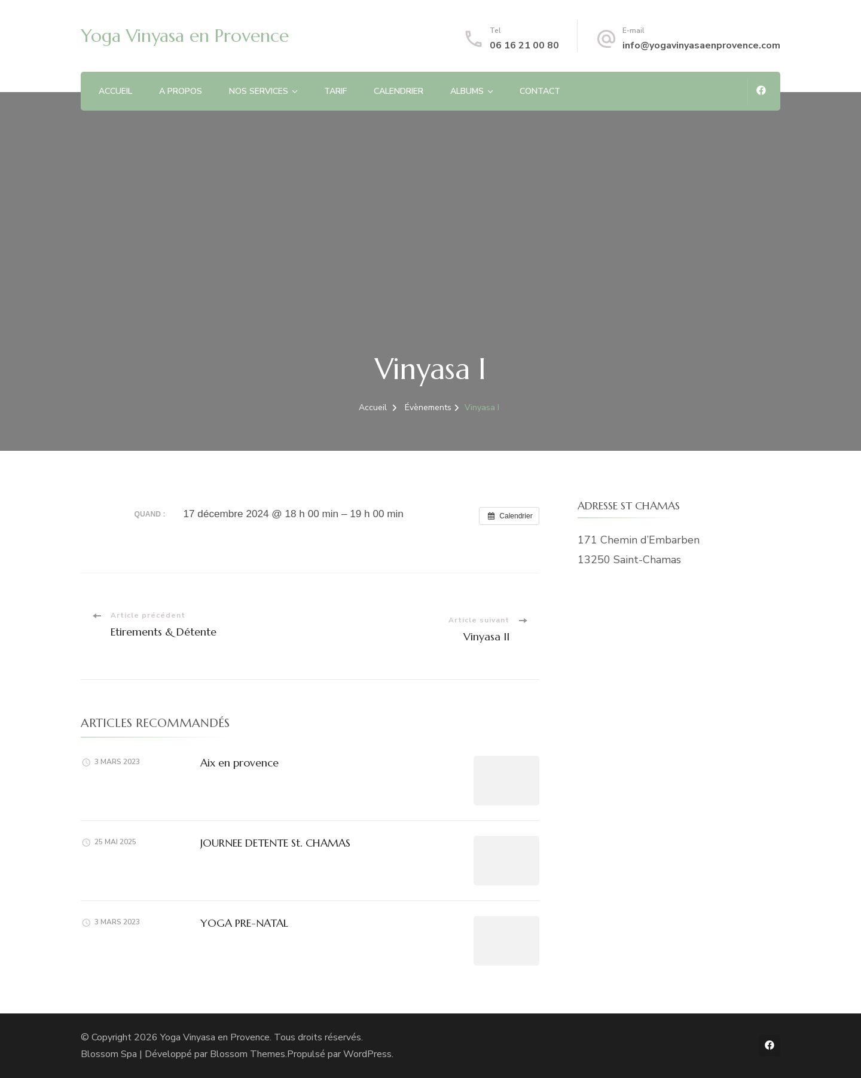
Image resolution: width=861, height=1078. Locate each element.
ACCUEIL (115, 91)
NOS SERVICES (258, 91)
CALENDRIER (398, 91)
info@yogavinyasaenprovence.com (701, 45)
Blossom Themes (247, 1054)
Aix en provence (239, 762)
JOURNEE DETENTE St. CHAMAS (275, 843)
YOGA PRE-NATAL (244, 923)
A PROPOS (180, 91)
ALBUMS (467, 91)
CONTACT (540, 91)
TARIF (335, 91)
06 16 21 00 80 (524, 45)
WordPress (367, 1054)
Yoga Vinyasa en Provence (185, 36)
